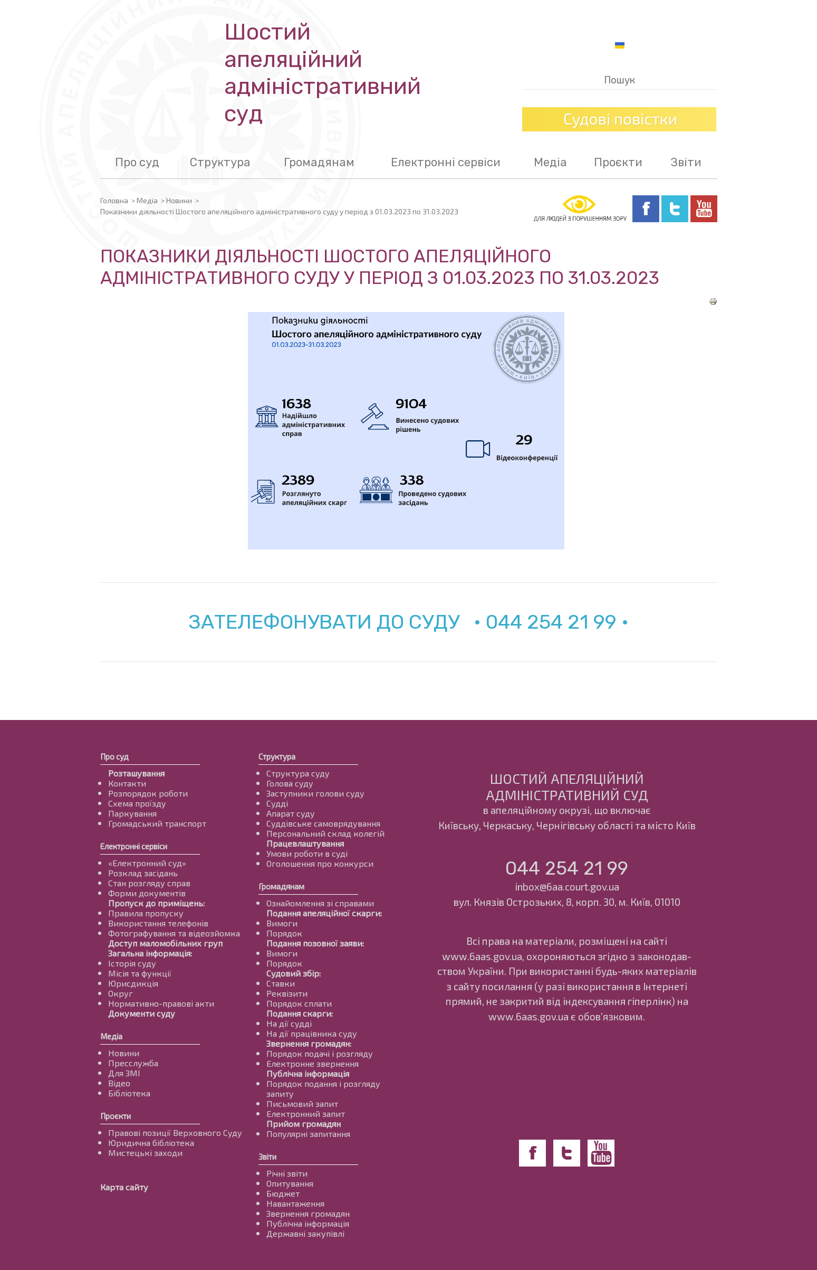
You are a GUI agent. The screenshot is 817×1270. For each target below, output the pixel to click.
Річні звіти (286, 1173)
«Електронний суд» (147, 863)
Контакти (127, 783)
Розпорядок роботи (148, 793)
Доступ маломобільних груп (165, 943)
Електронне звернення (312, 1063)
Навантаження (295, 1203)
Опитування (289, 1183)
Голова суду (289, 783)
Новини (179, 200)
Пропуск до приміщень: (156, 903)
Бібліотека (129, 1093)
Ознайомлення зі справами (320, 903)
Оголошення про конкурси (319, 863)
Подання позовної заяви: (315, 943)
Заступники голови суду (315, 793)
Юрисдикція (133, 983)
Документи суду (141, 1013)
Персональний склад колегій (325, 833)
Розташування (136, 773)
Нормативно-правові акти (161, 1003)
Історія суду (132, 963)
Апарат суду (290, 813)
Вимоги (281, 923)
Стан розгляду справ (149, 883)
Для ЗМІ (124, 1073)
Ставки (280, 983)
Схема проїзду (137, 803)
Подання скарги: (299, 1013)
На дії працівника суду (311, 1033)
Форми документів (147, 893)
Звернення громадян (308, 1213)
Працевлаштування (305, 843)
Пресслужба (133, 1063)
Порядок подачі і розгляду (319, 1053)
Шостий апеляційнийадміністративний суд (322, 72)
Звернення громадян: (308, 1043)
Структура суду (298, 773)
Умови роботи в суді (307, 853)
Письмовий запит (302, 1103)
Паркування (132, 813)
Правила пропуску (146, 913)
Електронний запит (305, 1113)
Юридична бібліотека (151, 1143)
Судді (277, 803)
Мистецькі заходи (145, 1153)
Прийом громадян (303, 1124)
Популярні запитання (308, 1134)
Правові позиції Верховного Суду (175, 1132)
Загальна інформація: (150, 953)
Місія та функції (139, 973)
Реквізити (286, 993)
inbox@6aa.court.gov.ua (567, 886)
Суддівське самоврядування (323, 823)
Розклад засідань (143, 873)
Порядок (284, 933)
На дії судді (289, 1023)
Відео (119, 1083)
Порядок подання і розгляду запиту (323, 1088)
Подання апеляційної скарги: (324, 913)
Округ (120, 993)
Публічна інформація (307, 1073)
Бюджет (283, 1193)
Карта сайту (124, 1187)
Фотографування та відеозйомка (174, 933)
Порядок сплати (299, 1003)
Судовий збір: (293, 973)
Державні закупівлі (305, 1233)
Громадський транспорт (157, 823)
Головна (114, 200)
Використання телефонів (158, 923)
